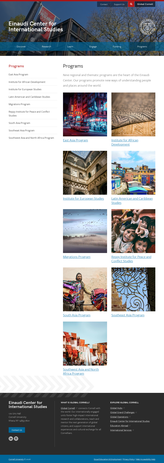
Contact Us (17, 429)
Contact (104, 3)
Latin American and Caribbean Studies (29, 96)
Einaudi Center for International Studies (130, 420)
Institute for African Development (27, 81)
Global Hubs (117, 407)
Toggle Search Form (131, 3)
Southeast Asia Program (22, 129)
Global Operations (120, 416)
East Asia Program (18, 73)
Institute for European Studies (25, 88)
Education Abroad (120, 425)
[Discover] (21, 45)
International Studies (45, 26)
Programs (16, 65)
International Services (122, 429)
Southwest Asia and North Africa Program (31, 137)
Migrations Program (19, 103)
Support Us (119, 3)
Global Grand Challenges (123, 411)
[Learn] (70, 45)
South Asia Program (19, 122)
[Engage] (93, 45)
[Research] (46, 45)
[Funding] (117, 45)
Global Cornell (145, 3)
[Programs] (142, 45)
